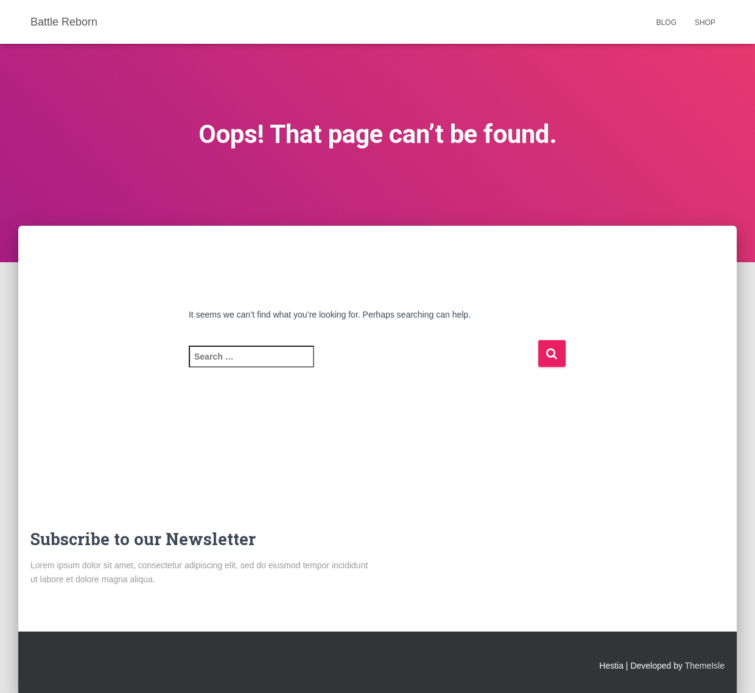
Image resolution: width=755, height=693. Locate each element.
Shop (705, 22)
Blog (666, 22)
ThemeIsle (705, 665)
